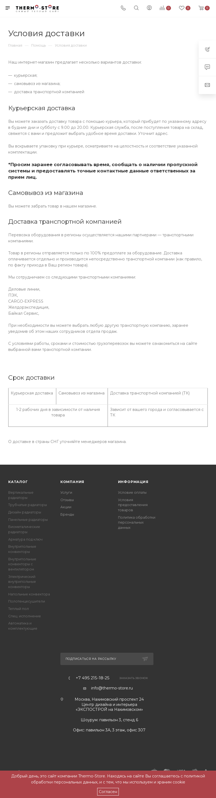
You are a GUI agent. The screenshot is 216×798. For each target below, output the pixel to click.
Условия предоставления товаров (133, 505)
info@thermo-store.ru (112, 688)
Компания (72, 482)
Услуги (66, 492)
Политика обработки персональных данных (136, 522)
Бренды (67, 514)
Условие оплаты (132, 492)
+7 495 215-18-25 (93, 678)
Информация (133, 482)
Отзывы (67, 500)
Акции (65, 507)
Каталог (18, 482)
